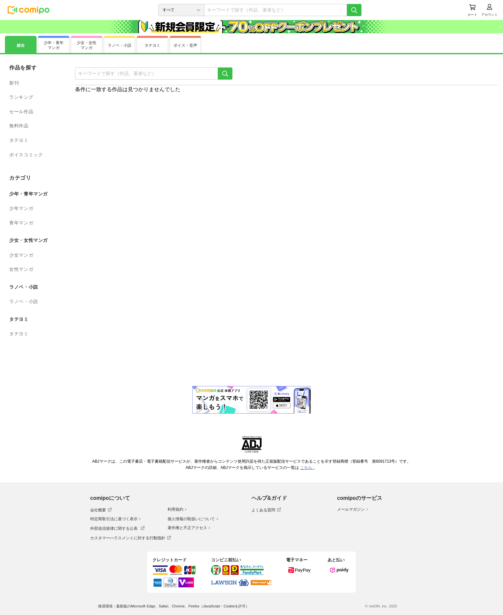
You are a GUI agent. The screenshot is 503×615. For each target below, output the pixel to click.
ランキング (21, 97)
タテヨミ (19, 140)
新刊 (14, 83)
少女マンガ (21, 255)
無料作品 (19, 125)
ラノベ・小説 (23, 301)
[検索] (354, 10)
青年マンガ (21, 222)
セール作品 (21, 111)
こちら (306, 467)
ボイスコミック (26, 154)
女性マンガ (21, 269)
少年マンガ (21, 208)
